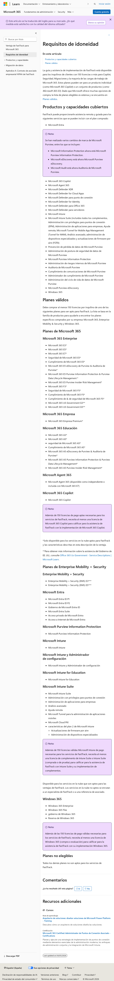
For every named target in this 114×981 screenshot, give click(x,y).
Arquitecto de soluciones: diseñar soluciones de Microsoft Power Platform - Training (76, 919)
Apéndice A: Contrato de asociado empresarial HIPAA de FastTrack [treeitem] (21, 72)
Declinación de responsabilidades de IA (19, 974)
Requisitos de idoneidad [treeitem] (17, 54)
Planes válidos (51, 63)
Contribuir (76, 974)
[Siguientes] (88, 4)
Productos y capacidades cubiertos (60, 59)
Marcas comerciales (68, 979)
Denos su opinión (96, 22)
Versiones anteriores (50, 974)
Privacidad (89, 974)
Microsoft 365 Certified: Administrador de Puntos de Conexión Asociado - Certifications (76, 934)
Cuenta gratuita (102, 11)
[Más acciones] (109, 35)
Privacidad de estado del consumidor (19, 979)
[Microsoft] (5, 4)
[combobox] (20, 39)
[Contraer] (36, 33)
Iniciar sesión (104, 3)
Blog (64, 974)
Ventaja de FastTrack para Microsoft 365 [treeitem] (17, 47)
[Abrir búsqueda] (95, 4)
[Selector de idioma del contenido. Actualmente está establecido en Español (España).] (13, 968)
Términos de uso (48, 979)
